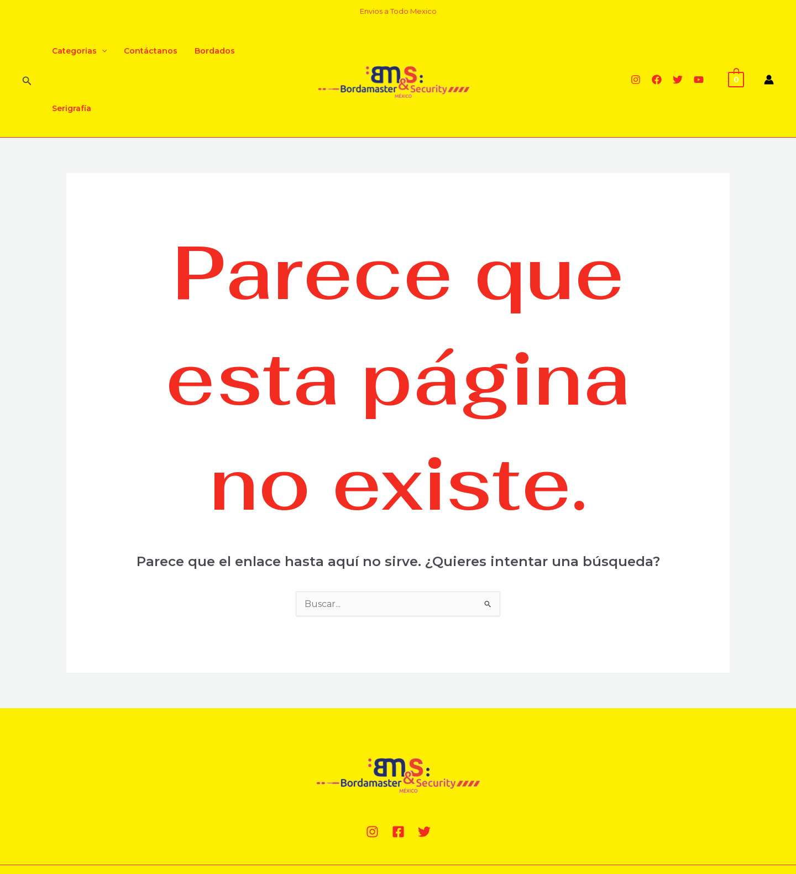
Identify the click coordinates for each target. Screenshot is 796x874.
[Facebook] (657, 51)
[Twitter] (678, 51)
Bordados (211, 51)
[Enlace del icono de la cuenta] (769, 51)
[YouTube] (699, 51)
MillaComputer (239, 825)
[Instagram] (636, 51)
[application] (101, 51)
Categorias (78, 51)
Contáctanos (148, 51)
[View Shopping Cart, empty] (736, 50)
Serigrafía (266, 51)
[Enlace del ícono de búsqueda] (27, 51)
